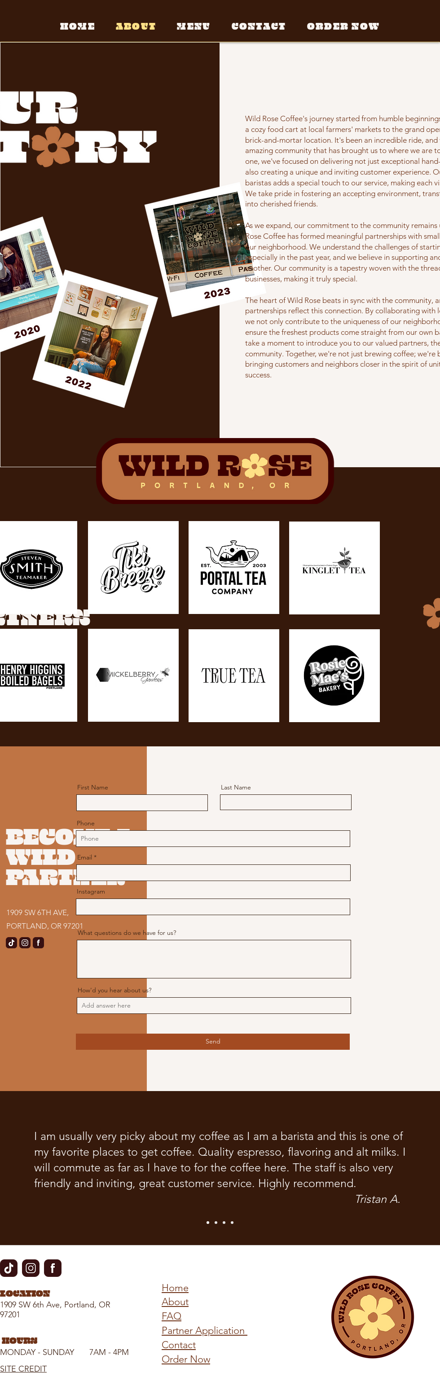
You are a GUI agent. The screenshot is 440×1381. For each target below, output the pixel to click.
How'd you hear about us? (114, 990)
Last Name (236, 787)
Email (84, 857)
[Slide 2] (216, 1222)
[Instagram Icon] (25, 942)
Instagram (91, 891)
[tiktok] (11, 942)
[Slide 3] (224, 1222)
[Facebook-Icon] (38, 942)
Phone (86, 823)
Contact (179, 1345)
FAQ (171, 1316)
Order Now (186, 1359)
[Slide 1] (208, 1222)
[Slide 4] (232, 1222)
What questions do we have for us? (127, 932)
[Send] (213, 1042)
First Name (92, 787)
